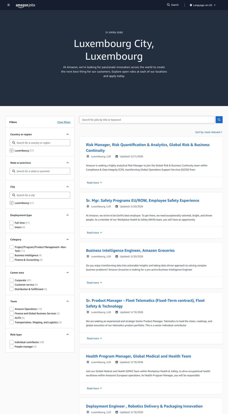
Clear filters (63, 122)
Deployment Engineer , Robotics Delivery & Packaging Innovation (144, 406)
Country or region (21, 134)
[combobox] (40, 142)
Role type (16, 334)
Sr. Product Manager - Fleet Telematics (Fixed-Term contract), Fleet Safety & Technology (145, 303)
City (12, 186)
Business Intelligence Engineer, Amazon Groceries (130, 250)
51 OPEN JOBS (114, 32)
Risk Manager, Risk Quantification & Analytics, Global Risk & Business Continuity (148, 147)
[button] (151, 162)
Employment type (21, 215)
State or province (20, 162)
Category (15, 239)
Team (13, 301)
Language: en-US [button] (203, 5)
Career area (17, 272)
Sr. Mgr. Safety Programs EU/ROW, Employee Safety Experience (142, 200)
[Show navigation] (8, 5)
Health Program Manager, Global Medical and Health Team (138, 356)
